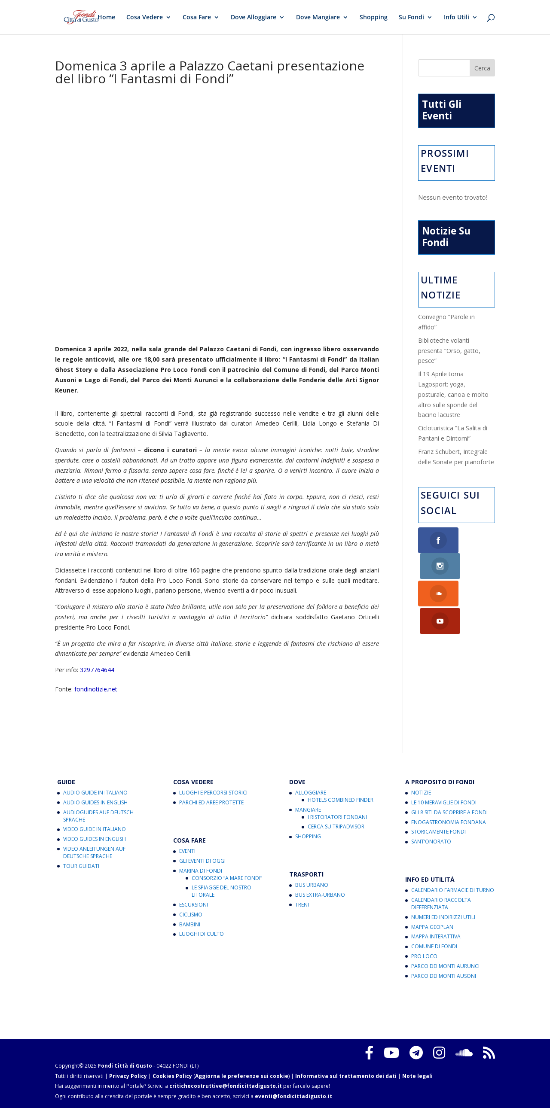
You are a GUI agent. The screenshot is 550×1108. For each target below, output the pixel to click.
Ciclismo (190, 914)
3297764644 (97, 670)
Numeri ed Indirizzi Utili (443, 917)
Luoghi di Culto (201, 934)
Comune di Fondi (434, 946)
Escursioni (193, 904)
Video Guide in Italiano (94, 829)
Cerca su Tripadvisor (336, 826)
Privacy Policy (128, 1076)
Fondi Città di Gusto (125, 1065)
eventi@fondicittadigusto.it (293, 1096)
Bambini (189, 924)
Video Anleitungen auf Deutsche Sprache (94, 852)
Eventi (187, 851)
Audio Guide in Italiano (95, 792)
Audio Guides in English (95, 802)
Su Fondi (411, 17)
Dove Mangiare (318, 17)
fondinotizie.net (95, 689)
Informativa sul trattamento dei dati (346, 1076)
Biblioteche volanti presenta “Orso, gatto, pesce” (449, 350)
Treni (302, 904)
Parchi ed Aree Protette (211, 802)
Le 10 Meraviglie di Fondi (444, 802)
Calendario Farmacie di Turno (452, 890)
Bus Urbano (311, 885)
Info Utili (456, 17)
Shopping (374, 17)
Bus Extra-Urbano (320, 894)
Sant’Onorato (431, 841)
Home (106, 17)
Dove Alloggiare (253, 17)
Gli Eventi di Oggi (202, 860)
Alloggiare (310, 792)
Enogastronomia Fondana (448, 822)
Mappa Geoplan (432, 927)
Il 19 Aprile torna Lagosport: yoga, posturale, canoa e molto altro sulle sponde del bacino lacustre (453, 394)
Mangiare (308, 809)
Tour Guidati (81, 866)
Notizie (421, 792)
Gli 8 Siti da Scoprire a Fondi (449, 812)
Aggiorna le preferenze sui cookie (241, 1076)
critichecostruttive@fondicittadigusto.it (225, 1086)
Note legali (417, 1076)
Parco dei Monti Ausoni (443, 976)
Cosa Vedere (144, 17)
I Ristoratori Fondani (337, 817)
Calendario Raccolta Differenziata (441, 903)
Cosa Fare (197, 17)
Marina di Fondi (200, 870)
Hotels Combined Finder (340, 800)
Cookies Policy (172, 1076)
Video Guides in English (94, 839)
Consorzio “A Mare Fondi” (227, 878)
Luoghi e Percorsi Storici (213, 792)
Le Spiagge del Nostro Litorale (221, 891)
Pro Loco (424, 956)
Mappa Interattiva (436, 936)
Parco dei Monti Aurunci (445, 966)
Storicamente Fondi (438, 831)
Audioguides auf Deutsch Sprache (98, 816)
